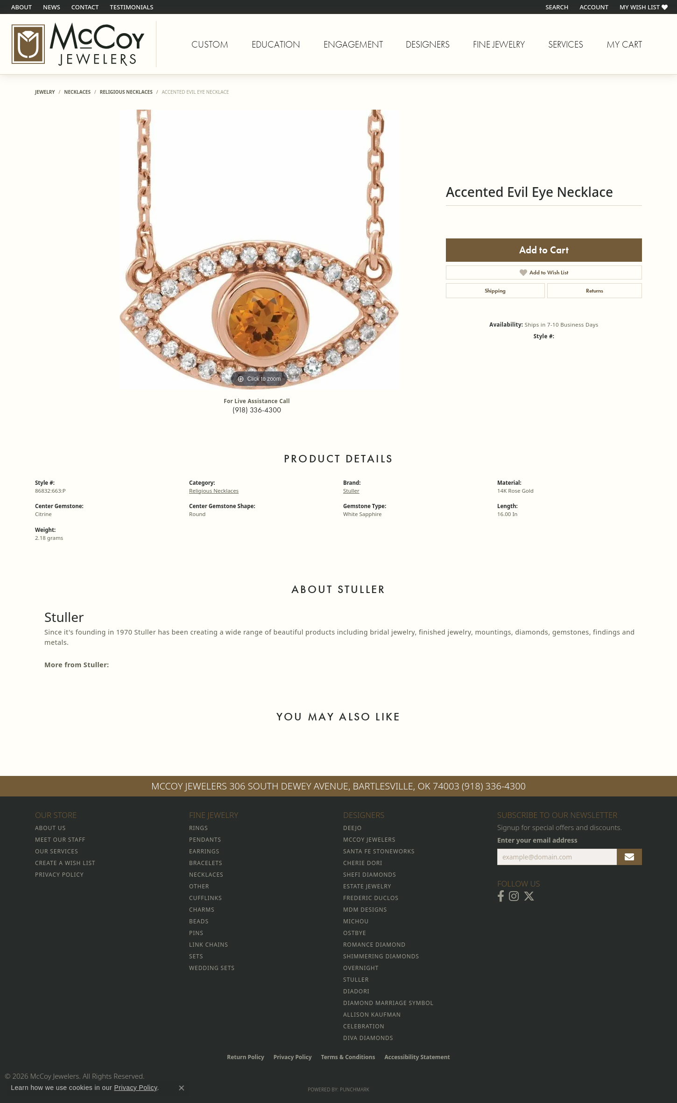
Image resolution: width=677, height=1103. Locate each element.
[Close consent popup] (181, 1088)
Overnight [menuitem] (361, 968)
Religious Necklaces (126, 92)
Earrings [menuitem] (204, 851)
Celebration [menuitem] (363, 1026)
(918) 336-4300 (257, 410)
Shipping (495, 290)
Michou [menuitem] (356, 921)
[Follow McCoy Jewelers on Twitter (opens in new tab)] (529, 896)
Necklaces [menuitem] (206, 875)
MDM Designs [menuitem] (365, 910)
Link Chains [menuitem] (208, 945)
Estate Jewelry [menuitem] (367, 886)
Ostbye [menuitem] (354, 933)
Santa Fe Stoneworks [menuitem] (379, 851)
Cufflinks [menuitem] (205, 898)
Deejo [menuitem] (352, 828)
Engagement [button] (353, 44)
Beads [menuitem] (199, 921)
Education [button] (276, 44)
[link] (20, 7)
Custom (209, 44)
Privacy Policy (293, 1057)
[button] (555, 7)
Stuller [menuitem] (356, 980)
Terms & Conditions (348, 1057)
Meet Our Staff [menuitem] (60, 840)
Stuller (351, 490)
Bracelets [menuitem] (205, 863)
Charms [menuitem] (201, 910)
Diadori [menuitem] (356, 991)
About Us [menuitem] (50, 828)
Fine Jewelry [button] (499, 44)
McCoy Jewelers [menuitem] (369, 840)
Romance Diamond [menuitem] (374, 945)
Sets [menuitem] (196, 956)
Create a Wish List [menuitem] (65, 863)
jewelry (45, 92)
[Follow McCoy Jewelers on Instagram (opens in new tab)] (514, 896)
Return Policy (245, 1057)
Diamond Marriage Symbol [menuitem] (388, 1003)
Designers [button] (428, 44)
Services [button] (565, 44)
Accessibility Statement (417, 1057)
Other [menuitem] (199, 886)
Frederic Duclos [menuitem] (371, 898)
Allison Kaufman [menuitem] (372, 1015)
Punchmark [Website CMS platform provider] (354, 1089)
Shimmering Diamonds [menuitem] (381, 956)
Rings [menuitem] (198, 828)
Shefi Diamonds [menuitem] (369, 875)
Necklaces (77, 92)
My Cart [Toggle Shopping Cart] (624, 44)
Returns (594, 290)
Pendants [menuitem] (205, 840)
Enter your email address (537, 840)
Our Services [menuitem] (56, 851)
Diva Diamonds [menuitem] (368, 1038)
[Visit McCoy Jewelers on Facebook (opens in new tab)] (500, 896)
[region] (259, 250)
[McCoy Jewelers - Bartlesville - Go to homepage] (78, 44)
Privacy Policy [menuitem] (59, 875)
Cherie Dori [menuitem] (362, 863)
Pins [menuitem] (196, 933)
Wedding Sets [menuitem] (212, 968)
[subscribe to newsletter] (629, 857)
